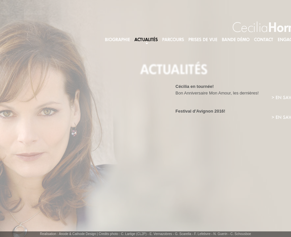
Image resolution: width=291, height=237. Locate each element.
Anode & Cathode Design (77, 234)
